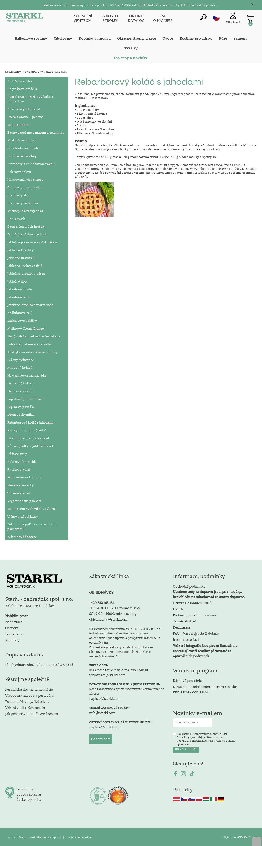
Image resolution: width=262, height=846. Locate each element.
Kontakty (12, 640)
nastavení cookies (80, 837)
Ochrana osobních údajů (192, 602)
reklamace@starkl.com (107, 675)
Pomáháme (14, 634)
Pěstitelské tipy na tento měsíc (29, 689)
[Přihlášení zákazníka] (233, 18)
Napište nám (100, 739)
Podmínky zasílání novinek (195, 615)
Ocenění (11, 628)
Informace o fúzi (186, 639)
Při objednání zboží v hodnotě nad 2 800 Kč (39, 664)
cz (216, 17)
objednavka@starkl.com (108, 619)
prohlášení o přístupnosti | (47, 837)
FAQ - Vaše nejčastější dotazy (196, 633)
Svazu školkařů (29, 794)
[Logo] (24, 18)
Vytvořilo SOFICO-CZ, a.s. (240, 837)
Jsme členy (25, 789)
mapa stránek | (17, 837)
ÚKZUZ (178, 609)
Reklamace (181, 627)
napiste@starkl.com (105, 698)
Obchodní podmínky (209, 591)
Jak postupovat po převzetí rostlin (31, 713)
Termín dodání (184, 621)
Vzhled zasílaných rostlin (25, 707)
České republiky (29, 799)
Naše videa (14, 621)
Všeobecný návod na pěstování (29, 695)
